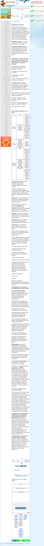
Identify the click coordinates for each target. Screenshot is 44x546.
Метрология (6, 87)
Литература (6, 70)
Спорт (6, 110)
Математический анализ (6, 77)
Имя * (21, 484)
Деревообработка (6, 47)
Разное (7, 107)
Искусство (6, 59)
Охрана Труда (7, 92)
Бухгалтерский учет (6, 37)
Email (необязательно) (20, 488)
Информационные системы (6, 57)
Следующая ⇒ (17, 21)
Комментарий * (21, 492)
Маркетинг (6, 74)
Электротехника (6, 135)
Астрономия (6, 29)
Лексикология (7, 69)
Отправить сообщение (20, 508)
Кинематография (6, 62)
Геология (6, 42)
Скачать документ (26, 16)
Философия (6, 125)
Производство (7, 100)
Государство (6, 44)
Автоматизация (6, 21)
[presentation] (20, 505)
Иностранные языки (6, 54)
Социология (6, 108)
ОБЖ (6, 90)
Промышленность (6, 102)
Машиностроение (6, 80)
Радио (7, 105)
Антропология (7, 24)
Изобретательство (6, 52)
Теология (6, 115)
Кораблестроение (6, 64)
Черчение (6, 130)
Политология (6, 95)
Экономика (6, 133)
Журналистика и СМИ (6, 49)
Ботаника (6, 36)
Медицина (6, 82)
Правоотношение (6, 97)
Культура (6, 67)
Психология (6, 103)
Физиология (6, 123)
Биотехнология (6, 34)
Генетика (6, 39)
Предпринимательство (6, 31)
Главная (17, 0)
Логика (7, 72)
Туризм (7, 118)
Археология (6, 26)
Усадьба (6, 120)
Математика (6, 75)
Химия (7, 128)
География (6, 41)
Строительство (6, 113)
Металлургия (6, 85)
